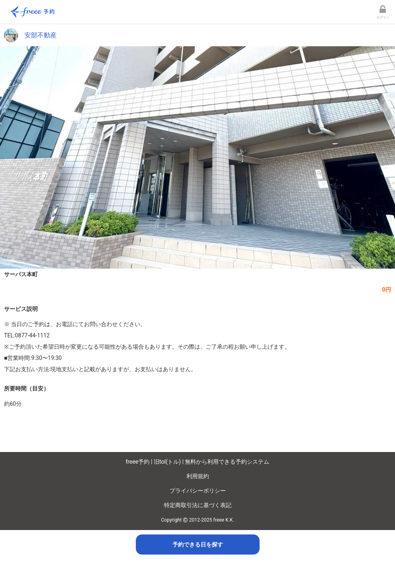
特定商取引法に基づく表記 (197, 505)
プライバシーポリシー (198, 490)
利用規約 (197, 476)
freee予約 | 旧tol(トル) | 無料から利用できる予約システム (198, 461)
